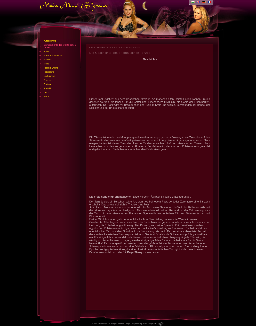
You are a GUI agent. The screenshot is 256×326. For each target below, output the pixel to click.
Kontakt (47, 88)
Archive (47, 80)
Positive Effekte (51, 68)
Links (46, 92)
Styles (46, 51)
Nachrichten (49, 76)
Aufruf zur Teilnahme (53, 55)
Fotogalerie (49, 72)
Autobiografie (50, 41)
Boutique (48, 84)
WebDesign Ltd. (150, 323)
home (92, 47)
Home (46, 96)
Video (46, 63)
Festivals (48, 59)
